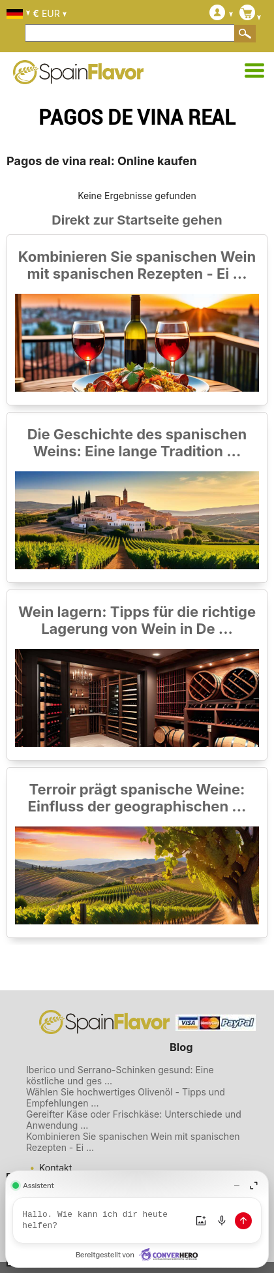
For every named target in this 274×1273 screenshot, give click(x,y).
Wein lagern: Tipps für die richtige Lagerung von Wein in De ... (137, 620)
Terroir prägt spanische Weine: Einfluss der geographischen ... (137, 798)
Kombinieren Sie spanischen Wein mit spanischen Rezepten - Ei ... (137, 265)
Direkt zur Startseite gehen (137, 220)
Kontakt (55, 1167)
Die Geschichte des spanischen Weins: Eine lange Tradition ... (137, 443)
